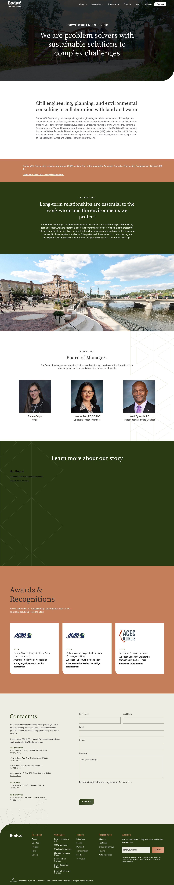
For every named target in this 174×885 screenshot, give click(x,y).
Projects (127, 4)
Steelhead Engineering (63, 849)
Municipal (80, 847)
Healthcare (103, 843)
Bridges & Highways (106, 847)
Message (83, 753)
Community (80, 859)
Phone (82, 740)
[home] (14, 4)
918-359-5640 (15, 800)
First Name (84, 714)
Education (102, 839)
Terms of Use (125, 782)
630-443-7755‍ (15, 788)
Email (81, 727)
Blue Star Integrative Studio (62, 854)
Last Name (127, 714)
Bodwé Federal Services (60, 860)
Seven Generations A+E (61, 840)
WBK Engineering (60, 845)
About (34, 839)
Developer (80, 855)
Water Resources (105, 855)
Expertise (35, 843)
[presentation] (97, 790)
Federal (79, 843)
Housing (102, 851)
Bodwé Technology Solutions (61, 866)
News (138, 4)
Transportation (82, 851)
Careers (148, 4)
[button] (83, 4)
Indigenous (80, 839)
